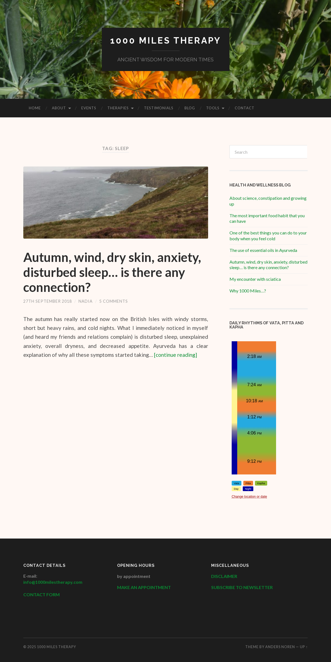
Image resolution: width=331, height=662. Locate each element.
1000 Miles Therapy (165, 40)
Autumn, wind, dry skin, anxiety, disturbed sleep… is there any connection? (112, 272)
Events (88, 108)
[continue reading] (175, 355)
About (59, 108)
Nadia (86, 301)
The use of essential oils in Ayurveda (263, 250)
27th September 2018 (47, 301)
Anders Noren (280, 647)
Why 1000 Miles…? (247, 290)
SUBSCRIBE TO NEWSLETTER (242, 587)
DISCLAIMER (224, 576)
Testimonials (158, 108)
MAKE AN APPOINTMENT (144, 587)
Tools (212, 108)
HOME (35, 108)
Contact (244, 108)
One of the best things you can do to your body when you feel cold (268, 235)
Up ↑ (304, 647)
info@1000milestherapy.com (52, 582)
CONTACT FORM (41, 594)
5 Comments (113, 301)
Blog (190, 108)
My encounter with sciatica (255, 279)
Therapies (118, 108)
